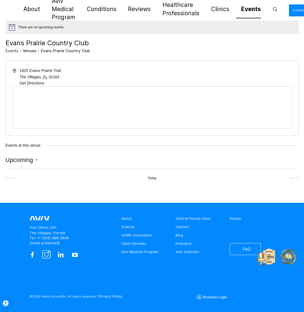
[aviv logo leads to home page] (26, 9)
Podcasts (184, 243)
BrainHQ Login (214, 296)
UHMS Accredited (136, 235)
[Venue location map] (152, 107)
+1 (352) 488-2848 (53, 238)
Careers (182, 227)
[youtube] (75, 255)
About (58, 9)
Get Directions (31, 83)
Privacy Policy (110, 296)
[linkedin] (61, 255)
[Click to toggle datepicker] (22, 159)
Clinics (215, 9)
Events (233, 9)
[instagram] (46, 255)
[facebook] (32, 255)
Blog (179, 235)
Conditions (123, 9)
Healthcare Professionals (181, 9)
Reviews (146, 9)
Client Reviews (133, 243)
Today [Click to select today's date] (151, 178)
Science (128, 227)
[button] (5, 303)
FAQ (244, 250)
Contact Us (279, 10)
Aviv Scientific (187, 252)
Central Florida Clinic (193, 218)
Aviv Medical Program (88, 9)
